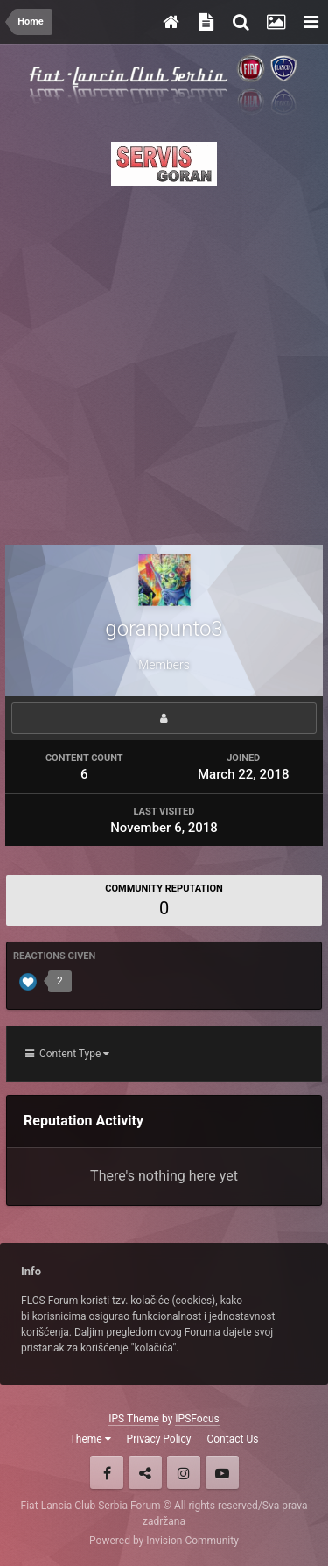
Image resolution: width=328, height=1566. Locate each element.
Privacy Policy (159, 1439)
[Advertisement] (164, 360)
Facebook (106, 1472)
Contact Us (232, 1439)
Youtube (222, 1472)
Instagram (183, 1472)
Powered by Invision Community (164, 1540)
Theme (90, 1439)
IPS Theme (133, 1419)
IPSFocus (197, 1419)
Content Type (67, 1054)
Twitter (145, 1472)
